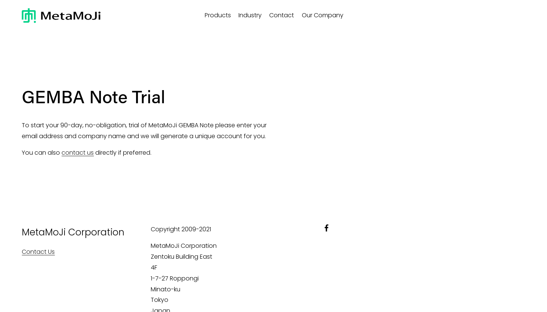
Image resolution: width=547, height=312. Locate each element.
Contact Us (38, 251)
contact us (77, 152)
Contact (281, 15)
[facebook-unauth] (326, 228)
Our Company (322, 15)
